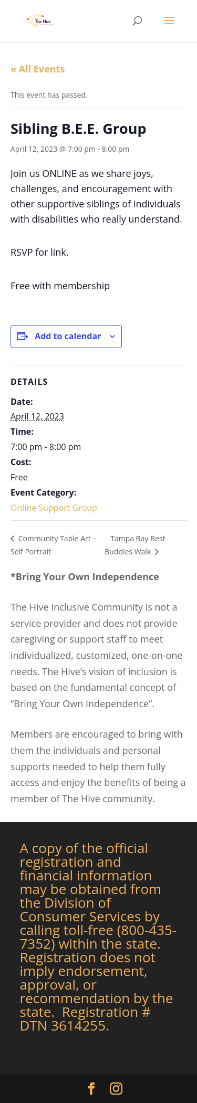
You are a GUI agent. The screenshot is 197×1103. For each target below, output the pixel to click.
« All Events (38, 68)
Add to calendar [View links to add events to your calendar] (68, 336)
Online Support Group (54, 507)
